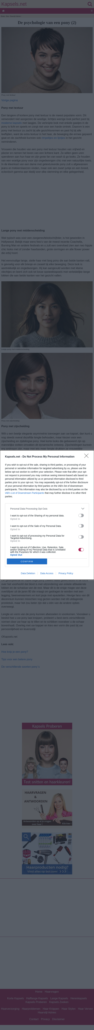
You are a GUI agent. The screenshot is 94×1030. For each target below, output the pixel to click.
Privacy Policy (65, 573)
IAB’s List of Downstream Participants (24, 493)
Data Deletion (28, 573)
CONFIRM (27, 561)
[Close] (87, 457)
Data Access (46, 573)
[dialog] (47, 515)
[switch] (81, 515)
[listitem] (47, 508)
